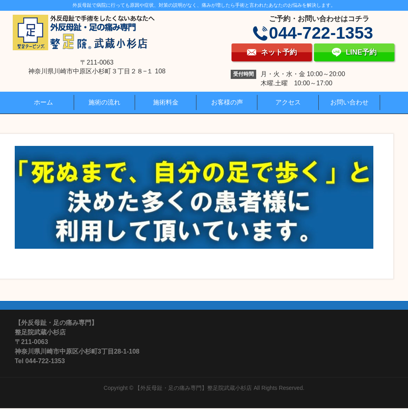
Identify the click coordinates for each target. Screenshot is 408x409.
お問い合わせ (349, 102)
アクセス (288, 102)
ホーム (43, 102)
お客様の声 (227, 102)
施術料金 (165, 102)
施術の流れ (104, 102)
